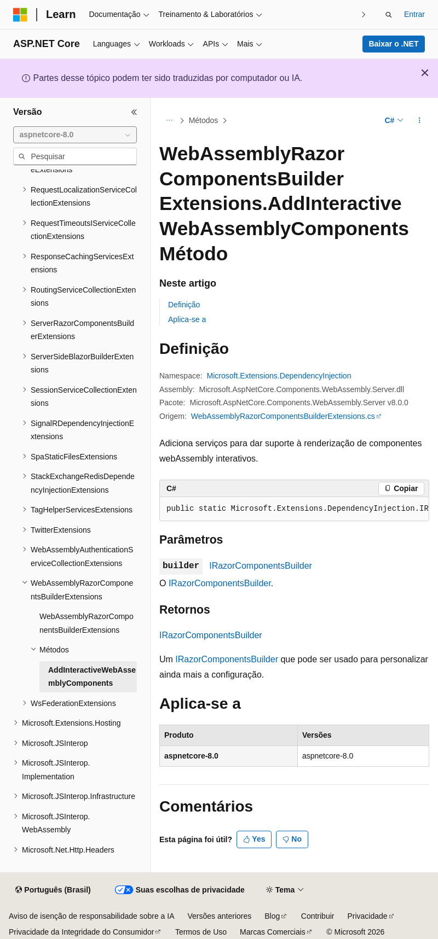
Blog (272, 916)
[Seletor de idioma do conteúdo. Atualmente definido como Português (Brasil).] (53, 890)
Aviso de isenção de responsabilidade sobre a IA (92, 916)
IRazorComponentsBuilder (260, 565)
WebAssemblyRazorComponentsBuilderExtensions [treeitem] (86, 623)
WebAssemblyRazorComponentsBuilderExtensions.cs (283, 416)
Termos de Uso (201, 932)
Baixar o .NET (393, 43)
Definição (184, 304)
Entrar (414, 14)
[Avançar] (363, 14)
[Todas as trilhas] (168, 121)
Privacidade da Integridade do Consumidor (81, 932)
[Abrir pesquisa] (389, 15)
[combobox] (75, 135)
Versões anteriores (220, 916)
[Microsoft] (20, 15)
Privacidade (367, 916)
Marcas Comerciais (273, 932)
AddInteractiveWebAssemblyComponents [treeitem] (92, 677)
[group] (294, 509)
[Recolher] (134, 112)
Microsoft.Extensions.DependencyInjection (279, 375)
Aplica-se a (187, 319)
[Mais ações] (419, 121)
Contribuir (318, 916)
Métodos (203, 120)
